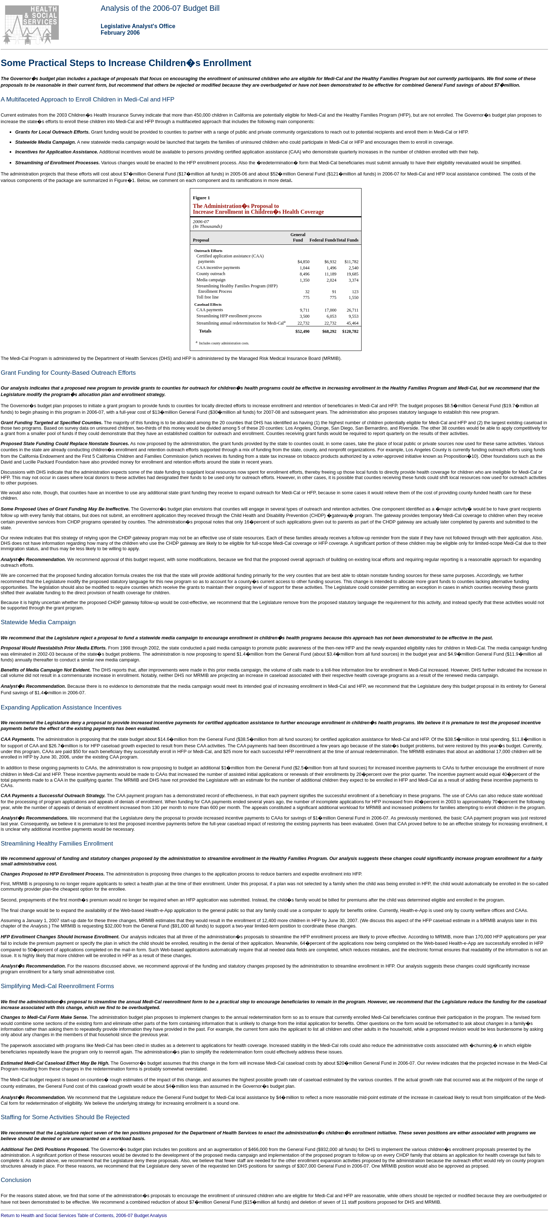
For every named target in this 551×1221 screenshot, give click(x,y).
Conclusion (16, 1180)
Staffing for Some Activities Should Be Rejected (65, 1117)
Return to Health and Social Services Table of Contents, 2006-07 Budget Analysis (84, 1215)
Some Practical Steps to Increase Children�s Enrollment (126, 63)
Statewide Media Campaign (38, 622)
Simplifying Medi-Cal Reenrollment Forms (57, 986)
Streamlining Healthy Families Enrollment (57, 843)
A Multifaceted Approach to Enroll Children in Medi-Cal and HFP (87, 99)
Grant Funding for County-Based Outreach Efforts (68, 372)
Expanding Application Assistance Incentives (61, 707)
